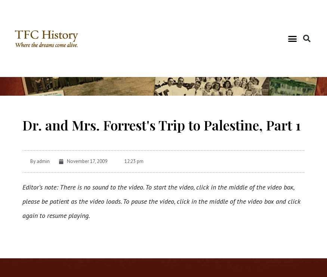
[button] (293, 38)
